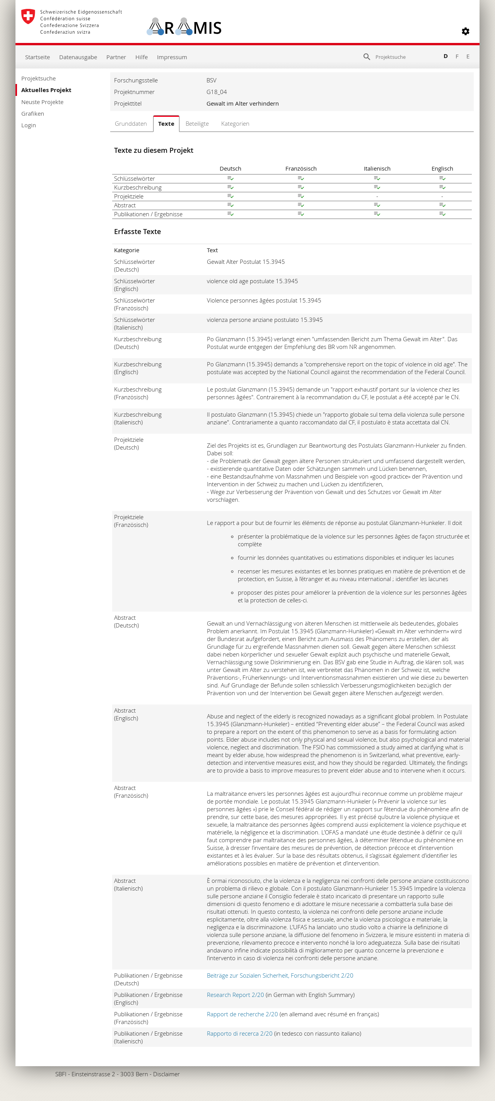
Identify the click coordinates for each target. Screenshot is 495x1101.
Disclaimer (166, 1074)
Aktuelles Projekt (46, 90)
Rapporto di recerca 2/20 (240, 1033)
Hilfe (141, 57)
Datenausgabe (78, 57)
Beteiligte (197, 123)
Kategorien (235, 123)
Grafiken (32, 113)
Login (28, 125)
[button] (465, 31)
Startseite (37, 57)
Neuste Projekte (42, 102)
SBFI (61, 1074)
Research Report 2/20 (235, 994)
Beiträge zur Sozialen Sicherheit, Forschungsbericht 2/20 (280, 975)
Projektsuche (38, 78)
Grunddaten (131, 123)
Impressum (172, 57)
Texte (166, 124)
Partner (116, 57)
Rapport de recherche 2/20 (242, 1014)
